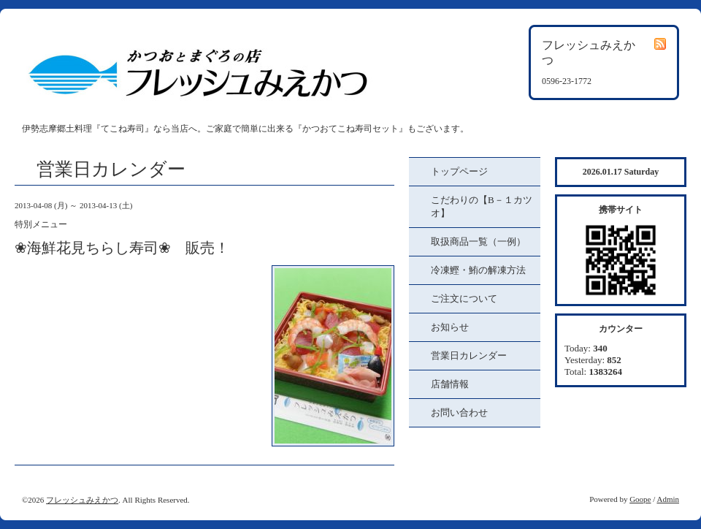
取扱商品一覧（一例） (478, 241)
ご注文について (464, 298)
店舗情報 (450, 383)
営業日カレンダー (469, 355)
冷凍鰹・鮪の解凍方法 (478, 269)
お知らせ (450, 326)
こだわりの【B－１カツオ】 (481, 206)
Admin (667, 499)
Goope (640, 499)
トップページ (459, 171)
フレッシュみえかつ (82, 499)
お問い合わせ (459, 412)
